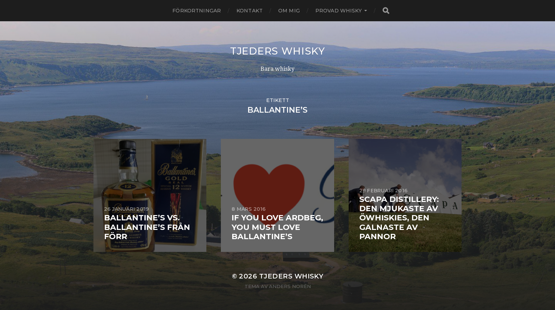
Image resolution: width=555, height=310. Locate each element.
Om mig (289, 10)
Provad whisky (338, 10)
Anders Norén (290, 286)
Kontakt (249, 10)
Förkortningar (196, 10)
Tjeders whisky (277, 51)
